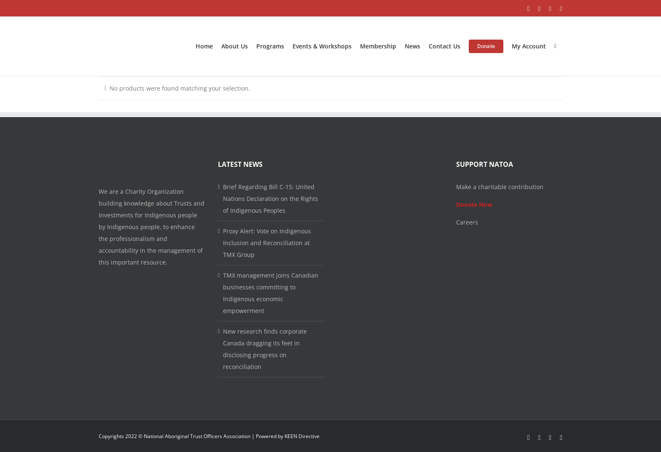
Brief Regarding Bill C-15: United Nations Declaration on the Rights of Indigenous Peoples (270, 198)
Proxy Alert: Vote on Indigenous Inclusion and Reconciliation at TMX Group (267, 243)
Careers (467, 222)
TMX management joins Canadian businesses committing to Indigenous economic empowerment (270, 293)
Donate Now (474, 205)
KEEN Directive (302, 436)
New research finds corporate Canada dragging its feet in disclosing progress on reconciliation (265, 349)
